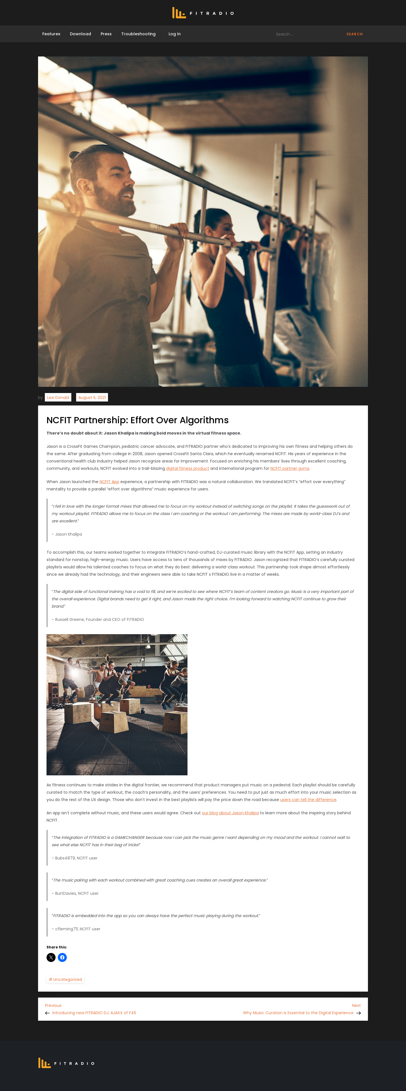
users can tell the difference (308, 799)
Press (106, 34)
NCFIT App (109, 482)
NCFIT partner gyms (289, 468)
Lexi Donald (58, 397)
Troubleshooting (138, 34)
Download (80, 34)
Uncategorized (67, 979)
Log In (173, 34)
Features (51, 34)
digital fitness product (187, 468)
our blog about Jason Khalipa (230, 813)
